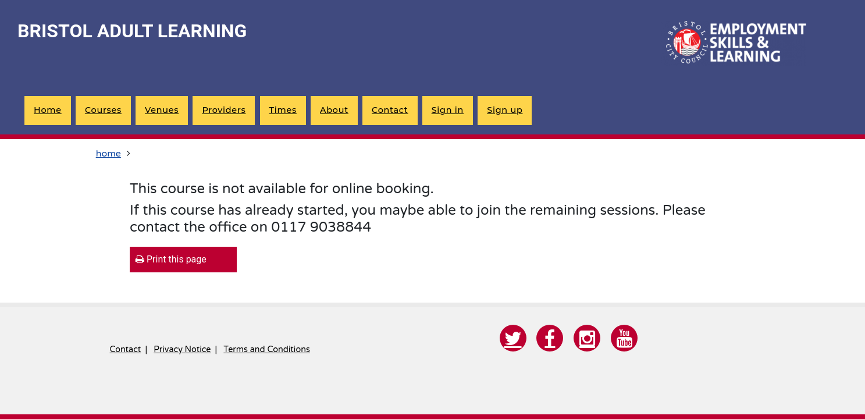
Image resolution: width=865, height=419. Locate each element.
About (334, 110)
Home (48, 110)
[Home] (733, 43)
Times (283, 110)
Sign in (448, 110)
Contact (390, 110)
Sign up (504, 110)
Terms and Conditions (266, 349)
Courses (103, 110)
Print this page (171, 259)
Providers (223, 110)
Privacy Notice (182, 349)
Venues (162, 110)
